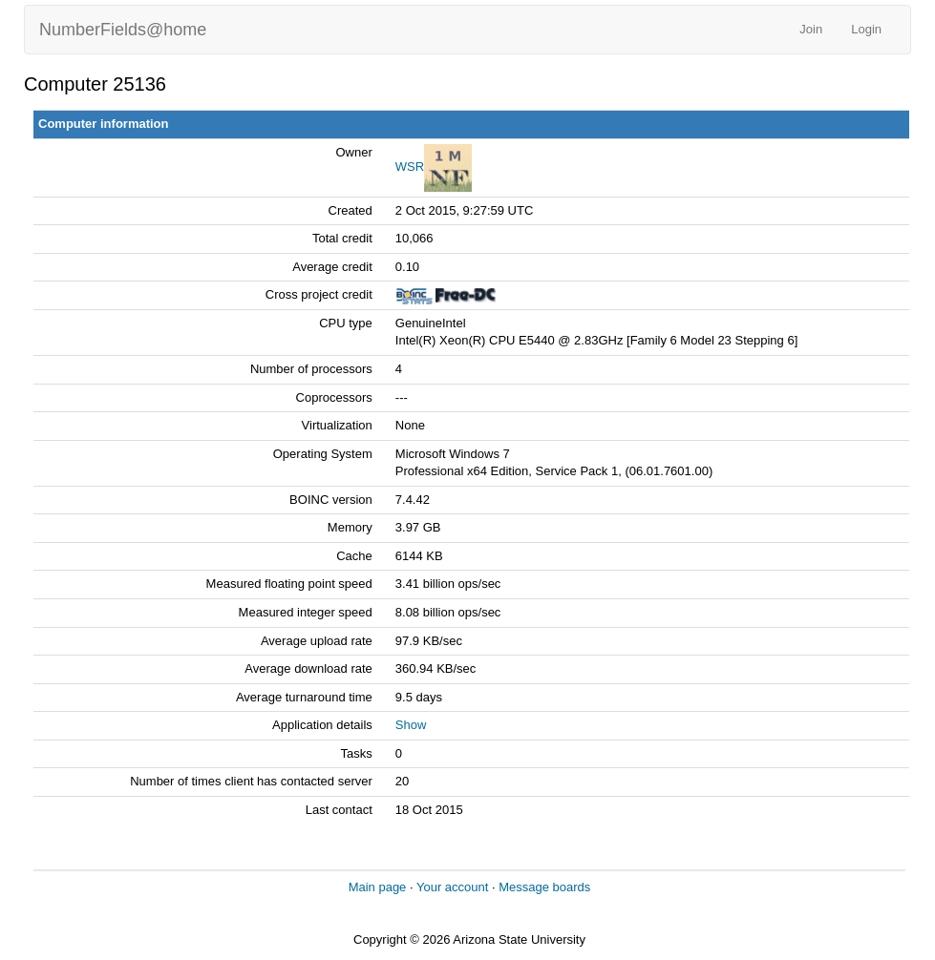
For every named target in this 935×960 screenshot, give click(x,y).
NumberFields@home (122, 29)
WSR (409, 166)
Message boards (544, 887)
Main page (378, 887)
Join (810, 29)
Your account (452, 887)
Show (411, 725)
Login (866, 29)
